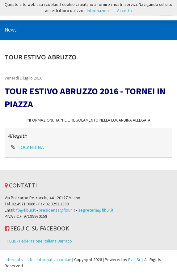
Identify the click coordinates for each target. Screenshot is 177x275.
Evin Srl (134, 259)
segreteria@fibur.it (95, 210)
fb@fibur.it (26, 210)
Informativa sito (19, 259)
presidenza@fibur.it (57, 210)
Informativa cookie (54, 259)
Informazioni (98, 10)
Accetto (124, 10)
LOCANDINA (31, 147)
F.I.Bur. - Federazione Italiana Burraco (38, 241)
